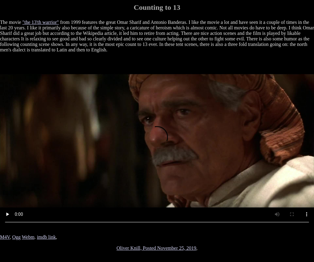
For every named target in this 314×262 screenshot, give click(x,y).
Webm (28, 237)
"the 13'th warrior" (40, 22)
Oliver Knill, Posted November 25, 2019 (156, 248)
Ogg (16, 237)
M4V (5, 237)
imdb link (46, 237)
